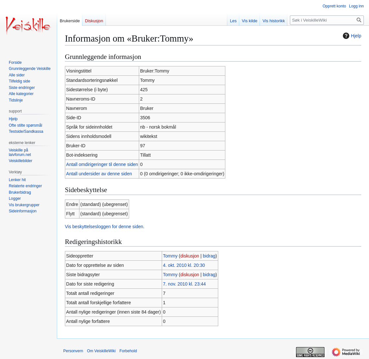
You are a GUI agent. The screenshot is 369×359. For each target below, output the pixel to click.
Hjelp (351, 36)
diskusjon (189, 255)
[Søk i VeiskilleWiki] (327, 20)
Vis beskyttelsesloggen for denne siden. (104, 226)
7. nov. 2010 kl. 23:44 (184, 283)
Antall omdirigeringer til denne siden (102, 164)
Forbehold (128, 351)
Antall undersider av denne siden (99, 173)
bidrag (209, 255)
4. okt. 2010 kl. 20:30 (184, 265)
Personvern (73, 351)
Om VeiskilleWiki (101, 351)
